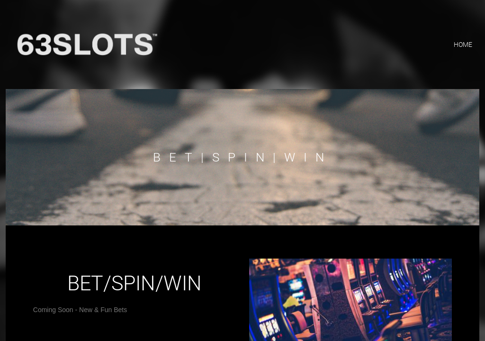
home (463, 44)
